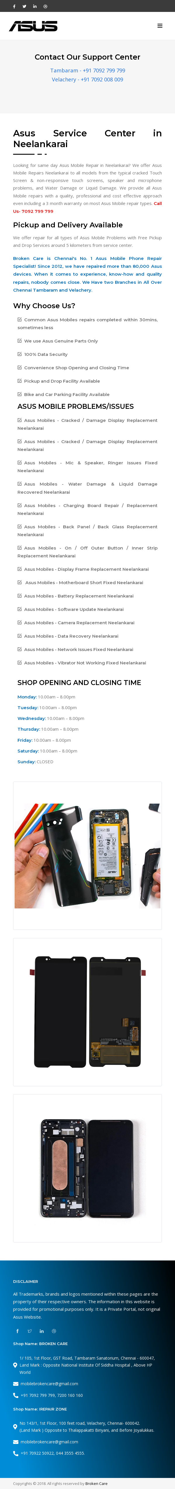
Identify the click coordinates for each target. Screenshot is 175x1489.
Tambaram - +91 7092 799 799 (87, 70)
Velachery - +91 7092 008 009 (87, 79)
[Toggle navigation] (160, 26)
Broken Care (96, 1483)
